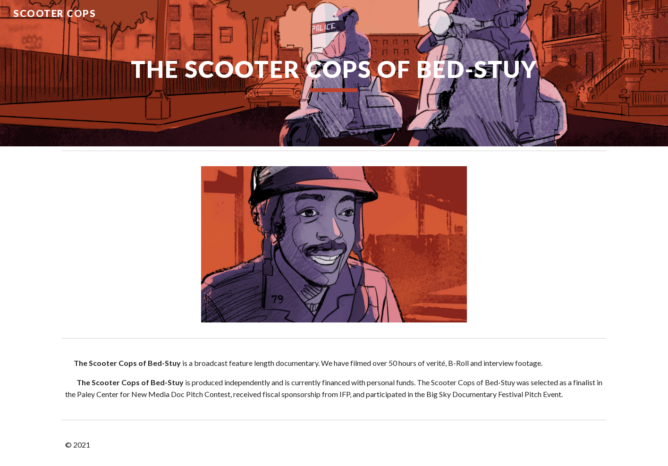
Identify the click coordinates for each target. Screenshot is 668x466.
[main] (334, 73)
